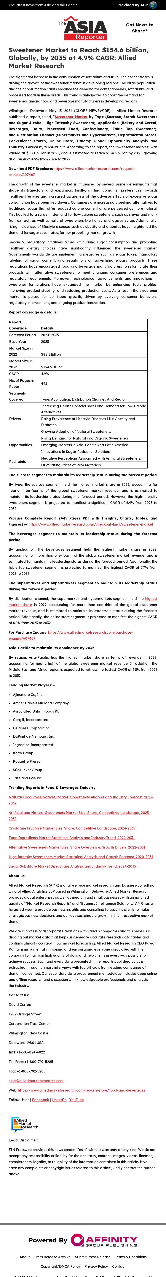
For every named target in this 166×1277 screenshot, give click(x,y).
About (25, 1257)
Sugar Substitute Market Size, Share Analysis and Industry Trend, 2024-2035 (72, 866)
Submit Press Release (93, 1257)
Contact (119, 1266)
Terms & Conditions (131, 1257)
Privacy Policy (96, 1266)
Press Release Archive (52, 1257)
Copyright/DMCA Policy (60, 1266)
